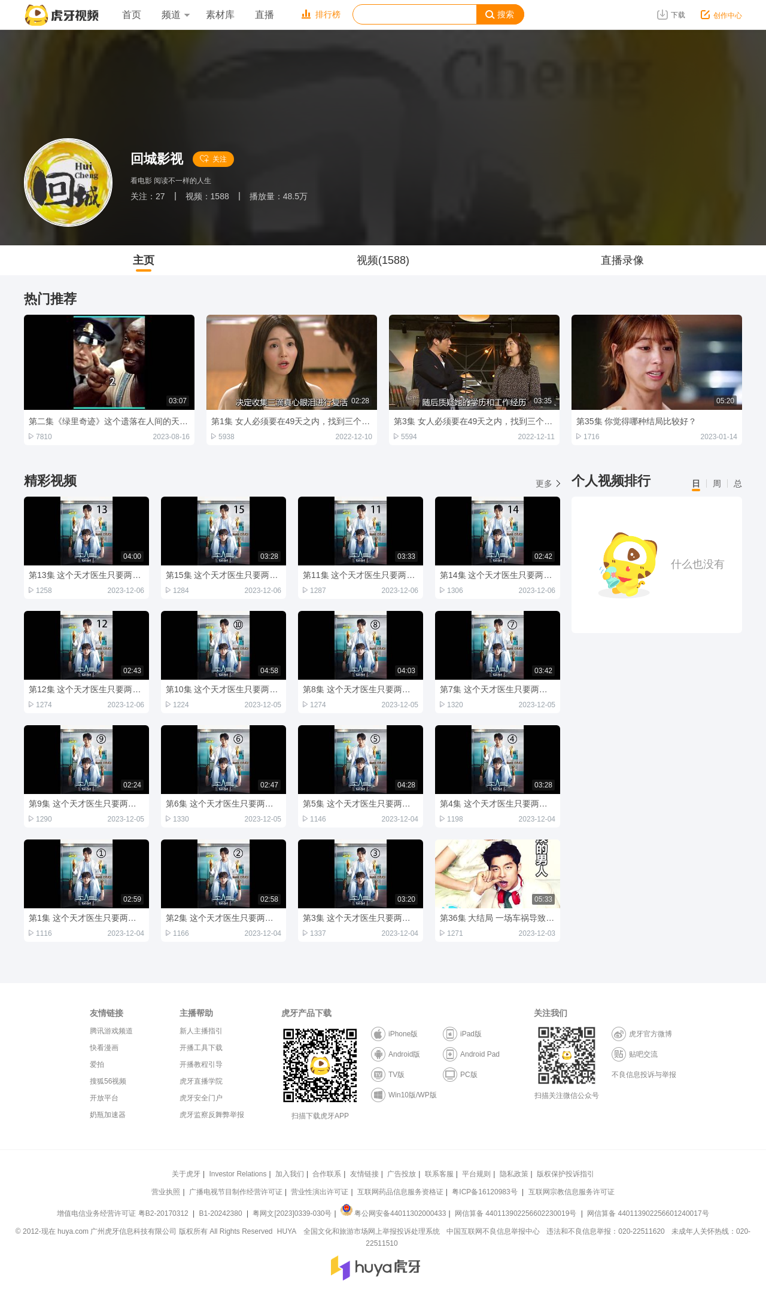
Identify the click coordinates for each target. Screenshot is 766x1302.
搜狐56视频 (108, 1081)
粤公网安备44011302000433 (393, 1213)
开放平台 (104, 1098)
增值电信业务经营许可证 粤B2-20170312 (123, 1213)
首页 (131, 15)
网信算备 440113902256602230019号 (516, 1213)
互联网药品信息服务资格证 (400, 1192)
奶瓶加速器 (108, 1115)
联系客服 (439, 1174)
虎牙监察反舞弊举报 (212, 1115)
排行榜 (321, 14)
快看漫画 (104, 1048)
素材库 (220, 15)
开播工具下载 (201, 1048)
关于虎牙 (186, 1174)
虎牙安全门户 (201, 1098)
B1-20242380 (221, 1213)
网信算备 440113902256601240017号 (648, 1213)
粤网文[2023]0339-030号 (292, 1213)
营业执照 (165, 1192)
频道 (175, 15)
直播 (264, 15)
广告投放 (401, 1174)
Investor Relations (237, 1174)
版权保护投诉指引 (565, 1174)
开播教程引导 (201, 1064)
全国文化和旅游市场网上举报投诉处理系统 (371, 1231)
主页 (143, 260)
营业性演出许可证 (319, 1192)
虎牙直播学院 (201, 1081)
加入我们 (289, 1174)
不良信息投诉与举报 (644, 1074)
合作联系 (326, 1174)
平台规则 (476, 1174)
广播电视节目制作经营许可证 (235, 1192)
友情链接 (364, 1174)
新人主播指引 (201, 1031)
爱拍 (97, 1064)
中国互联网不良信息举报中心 (493, 1231)
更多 (548, 483)
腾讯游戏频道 (111, 1031)
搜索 (499, 14)
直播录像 (622, 260)
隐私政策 (514, 1174)
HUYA (286, 1231)
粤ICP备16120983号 (484, 1192)
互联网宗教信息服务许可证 (571, 1192)
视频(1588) (383, 260)
